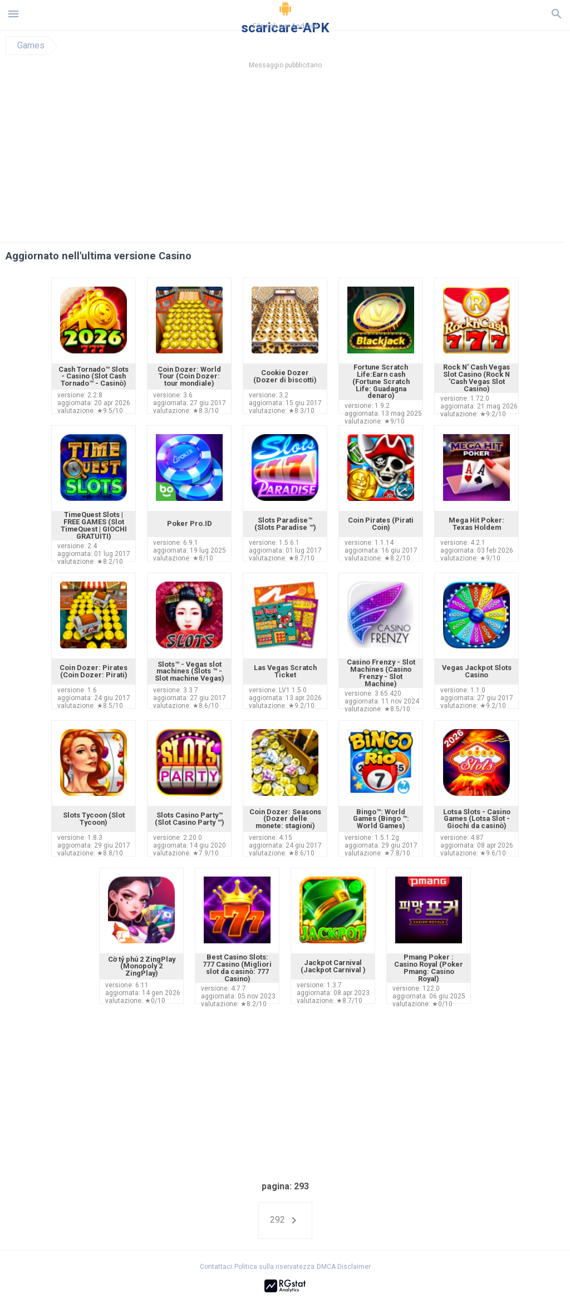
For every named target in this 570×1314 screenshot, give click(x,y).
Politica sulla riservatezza (274, 1267)
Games (31, 45)
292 (285, 1220)
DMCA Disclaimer (344, 1267)
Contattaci (216, 1267)
